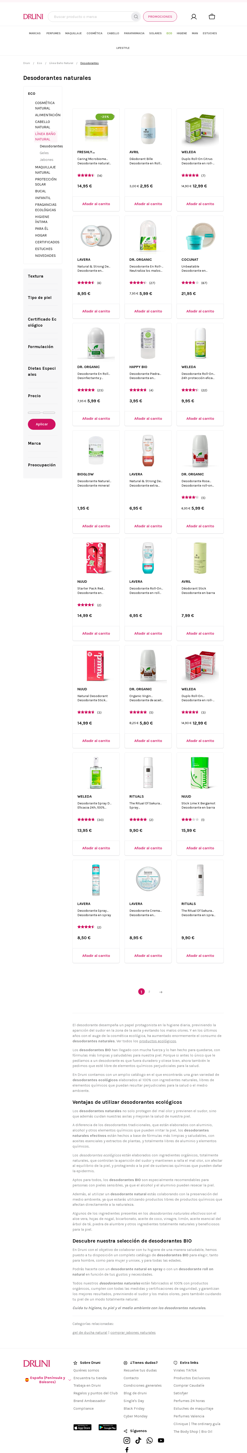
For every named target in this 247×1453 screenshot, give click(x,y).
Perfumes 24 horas (189, 1386)
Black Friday (134, 1394)
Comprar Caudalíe (189, 1371)
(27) (152, 268)
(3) (99, 698)
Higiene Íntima (42, 205)
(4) (151, 376)
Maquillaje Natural (45, 155)
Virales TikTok (185, 1355)
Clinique (181, 1409)
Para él (41, 214)
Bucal (40, 176)
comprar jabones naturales (133, 1318)
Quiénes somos (86, 1355)
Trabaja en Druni (87, 1371)
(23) (100, 376)
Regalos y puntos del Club (95, 1378)
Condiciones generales (143, 1371)
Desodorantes (51, 131)
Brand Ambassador (89, 1386)
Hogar (41, 220)
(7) (203, 161)
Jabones (46, 145)
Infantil (43, 183)
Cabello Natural (42, 110)
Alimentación (48, 100)
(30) (100, 805)
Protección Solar (46, 167)
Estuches (44, 234)
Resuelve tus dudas (140, 1355)
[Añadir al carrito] (96, 189)
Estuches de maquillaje (193, 1394)
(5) (203, 483)
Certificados (47, 227)
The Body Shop (186, 1417)
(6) (99, 268)
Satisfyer (181, 1378)
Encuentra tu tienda (90, 1363)
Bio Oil (206, 1417)
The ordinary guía (205, 1409)
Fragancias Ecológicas (45, 192)
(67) (204, 268)
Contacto (131, 1363)
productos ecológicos (157, 1026)
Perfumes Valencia (189, 1401)
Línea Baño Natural (61, 48)
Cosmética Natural (45, 91)
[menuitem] (57, 33)
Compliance (83, 1394)
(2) (99, 591)
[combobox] (94, 16)
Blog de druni (135, 1378)
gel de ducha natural (89, 1318)
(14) (99, 161)
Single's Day (134, 1386)
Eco (39, 48)
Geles (44, 138)
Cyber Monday (135, 1401)
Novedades (45, 241)
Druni (26, 48)
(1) (202, 805)
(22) (204, 376)
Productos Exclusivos (192, 1363)
